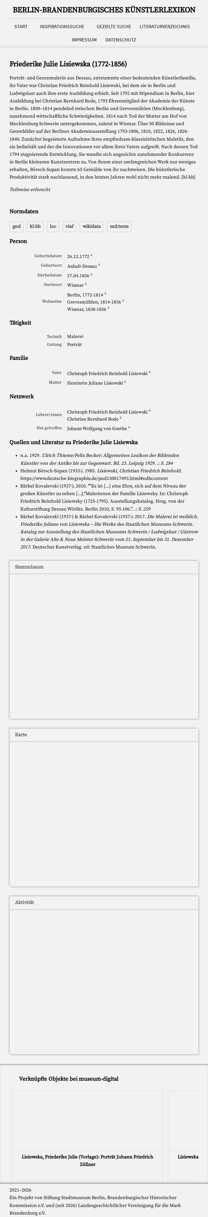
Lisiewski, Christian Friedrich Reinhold (138, 471)
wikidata (92, 227)
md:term (119, 227)
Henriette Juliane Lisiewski (95, 383)
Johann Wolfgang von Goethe (97, 429)
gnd (16, 227)
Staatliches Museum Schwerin (123, 547)
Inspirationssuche (62, 27)
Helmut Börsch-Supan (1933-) (51, 471)
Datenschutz (120, 40)
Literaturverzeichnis (165, 27)
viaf (69, 227)
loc (53, 227)
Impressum (84, 40)
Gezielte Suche (114, 27)
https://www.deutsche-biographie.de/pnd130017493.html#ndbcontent (94, 479)
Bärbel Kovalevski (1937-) (46, 486)
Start (21, 27)
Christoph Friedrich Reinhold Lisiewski (107, 373)
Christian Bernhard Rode (93, 419)
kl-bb (35, 227)
